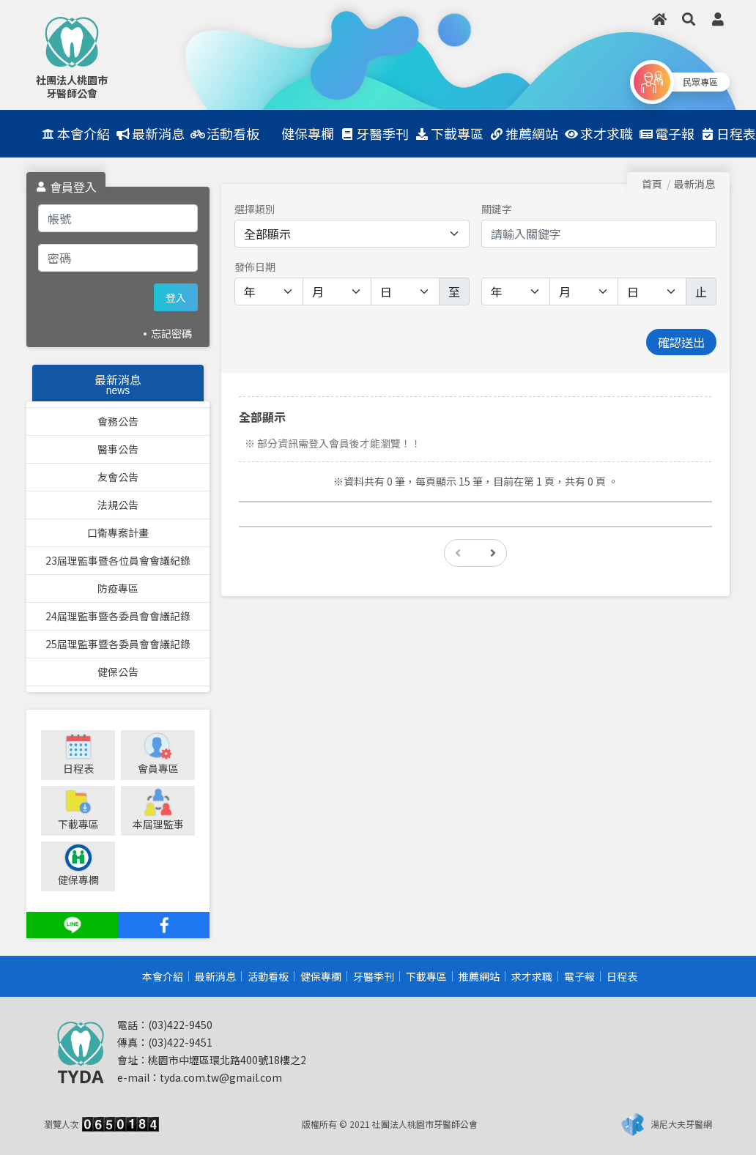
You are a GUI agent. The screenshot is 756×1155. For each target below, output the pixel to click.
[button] (688, 19)
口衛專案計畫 (118, 532)
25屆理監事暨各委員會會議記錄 (117, 643)
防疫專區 (117, 588)
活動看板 (268, 976)
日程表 (622, 976)
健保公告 (117, 671)
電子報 (579, 976)
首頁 (652, 184)
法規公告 (117, 504)
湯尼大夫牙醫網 (681, 1124)
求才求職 (531, 976)
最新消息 (215, 976)
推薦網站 (479, 976)
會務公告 (117, 421)
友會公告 (117, 476)
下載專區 (426, 976)
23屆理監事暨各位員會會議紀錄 (117, 560)
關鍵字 (496, 208)
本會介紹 (162, 976)
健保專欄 (320, 976)
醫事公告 (117, 449)
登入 (176, 297)
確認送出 (681, 342)
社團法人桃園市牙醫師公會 (72, 86)
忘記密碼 (171, 333)
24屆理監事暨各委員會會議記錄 (117, 616)
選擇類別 (254, 208)
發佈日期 (254, 266)
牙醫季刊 (373, 976)
